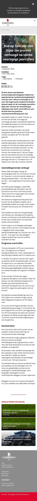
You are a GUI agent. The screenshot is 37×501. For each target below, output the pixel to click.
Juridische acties (6, 465)
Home (3, 30)
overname (7, 79)
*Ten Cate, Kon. (8, 74)
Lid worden (5, 471)
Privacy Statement (7, 467)
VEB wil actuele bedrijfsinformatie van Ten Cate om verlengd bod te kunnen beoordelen (17, 439)
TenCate (18, 79)
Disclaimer (4, 475)
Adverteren (5, 473)
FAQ (2, 463)
